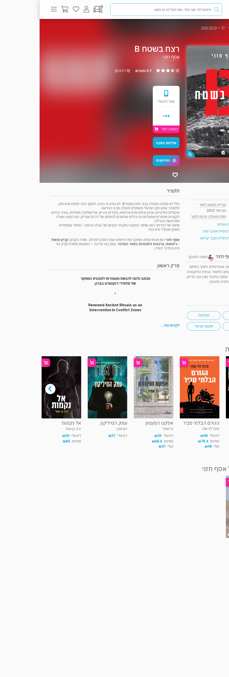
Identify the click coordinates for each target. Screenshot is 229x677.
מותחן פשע (200, 326)
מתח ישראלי (200, 315)
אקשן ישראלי (164, 326)
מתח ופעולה (202, 28)
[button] (126, 160)
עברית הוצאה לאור (173, 205)
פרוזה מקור (169, 28)
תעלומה (164, 315)
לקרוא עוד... (130, 325)
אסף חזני (131, 57)
